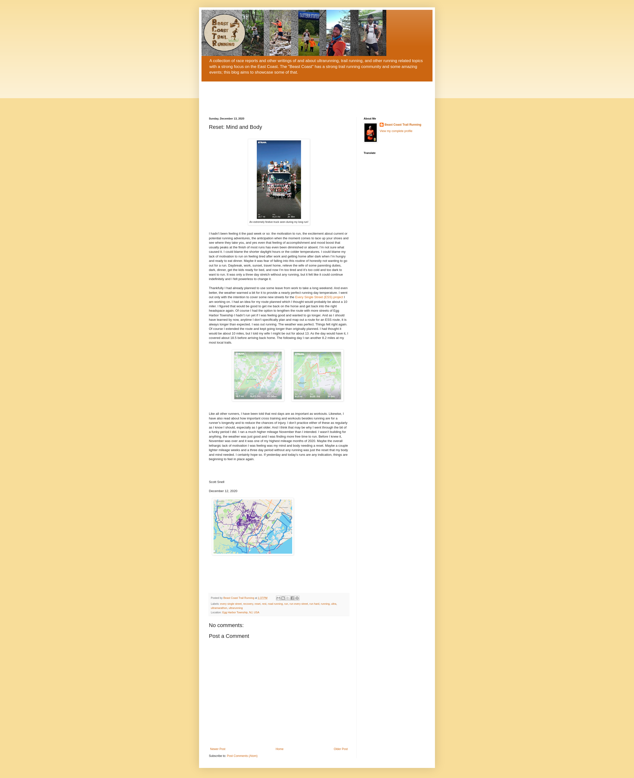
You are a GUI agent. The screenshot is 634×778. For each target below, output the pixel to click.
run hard (314, 603)
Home (280, 749)
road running (275, 603)
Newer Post (217, 749)
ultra (333, 603)
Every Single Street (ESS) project (319, 297)
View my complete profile (396, 131)
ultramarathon (219, 607)
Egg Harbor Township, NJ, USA (240, 612)
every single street (231, 603)
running (325, 603)
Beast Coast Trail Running (403, 124)
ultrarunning (236, 607)
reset (257, 603)
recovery (248, 603)
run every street (298, 603)
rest (264, 603)
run (286, 603)
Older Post (341, 749)
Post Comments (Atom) (242, 756)
